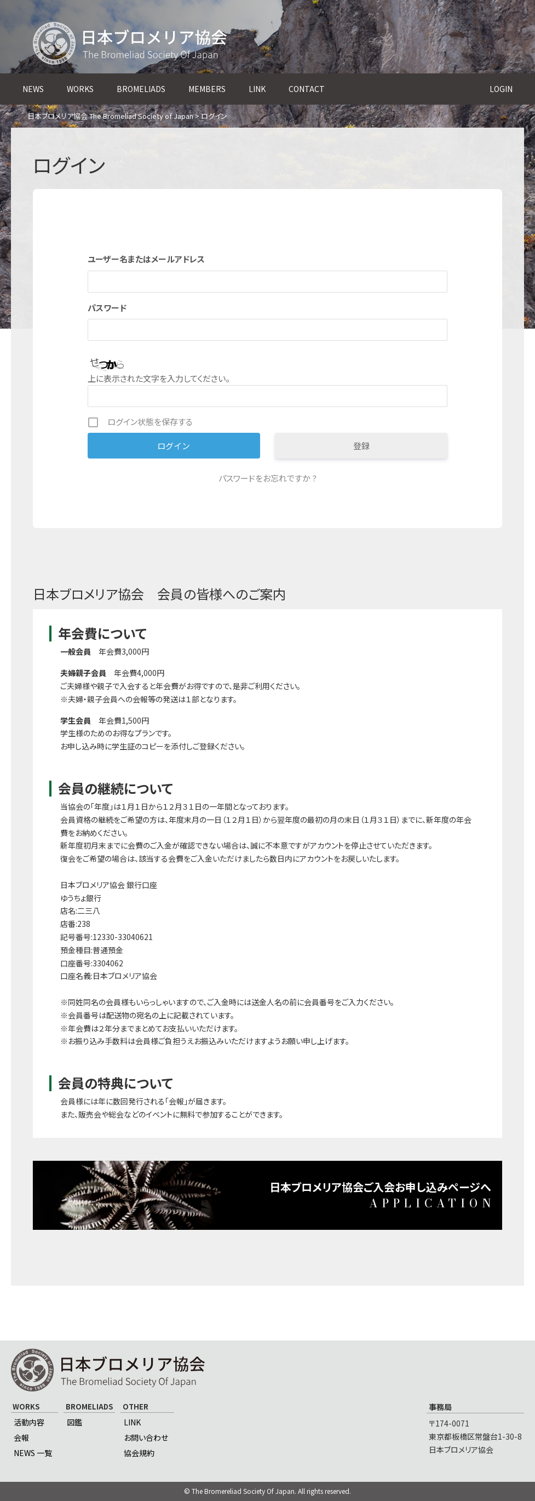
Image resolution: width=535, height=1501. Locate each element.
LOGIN (501, 88)
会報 (21, 1437)
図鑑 (74, 1422)
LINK (257, 88)
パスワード (107, 307)
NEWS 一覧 (33, 1452)
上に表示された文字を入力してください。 (159, 378)
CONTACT (307, 88)
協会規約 (139, 1452)
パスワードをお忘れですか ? (267, 478)
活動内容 (29, 1422)
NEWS (33, 88)
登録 (361, 445)
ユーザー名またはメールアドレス (146, 259)
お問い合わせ (146, 1437)
